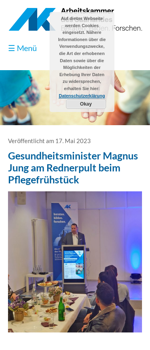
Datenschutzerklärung (82, 95)
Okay (86, 104)
